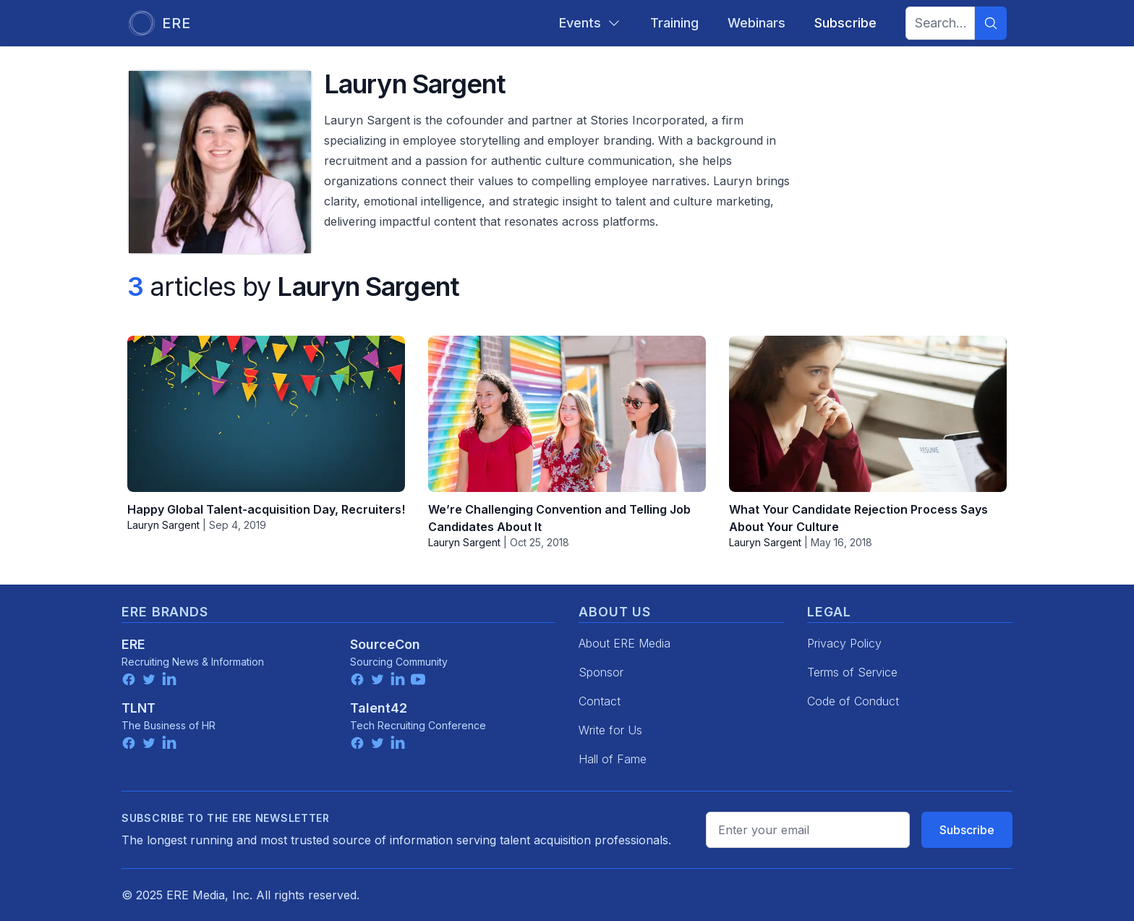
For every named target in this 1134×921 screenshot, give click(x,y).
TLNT (138, 708)
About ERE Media (624, 643)
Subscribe (966, 830)
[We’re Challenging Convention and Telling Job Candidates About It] (567, 414)
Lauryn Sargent (163, 525)
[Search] (991, 23)
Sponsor (601, 672)
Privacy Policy (844, 643)
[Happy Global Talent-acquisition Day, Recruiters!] (266, 414)
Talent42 (378, 708)
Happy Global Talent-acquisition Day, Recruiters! (266, 509)
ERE (133, 644)
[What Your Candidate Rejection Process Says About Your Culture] (868, 414)
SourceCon (385, 644)
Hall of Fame (613, 759)
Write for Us (610, 730)
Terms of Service (852, 672)
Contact (600, 701)
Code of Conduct (853, 701)
